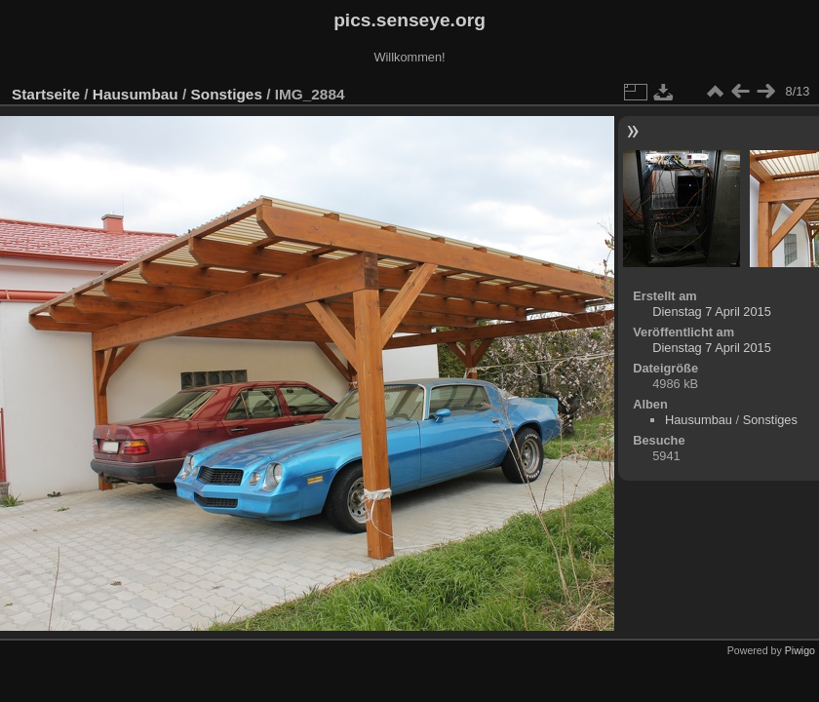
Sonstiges (226, 94)
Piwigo (800, 650)
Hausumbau (135, 94)
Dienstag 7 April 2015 (711, 311)
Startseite (46, 94)
